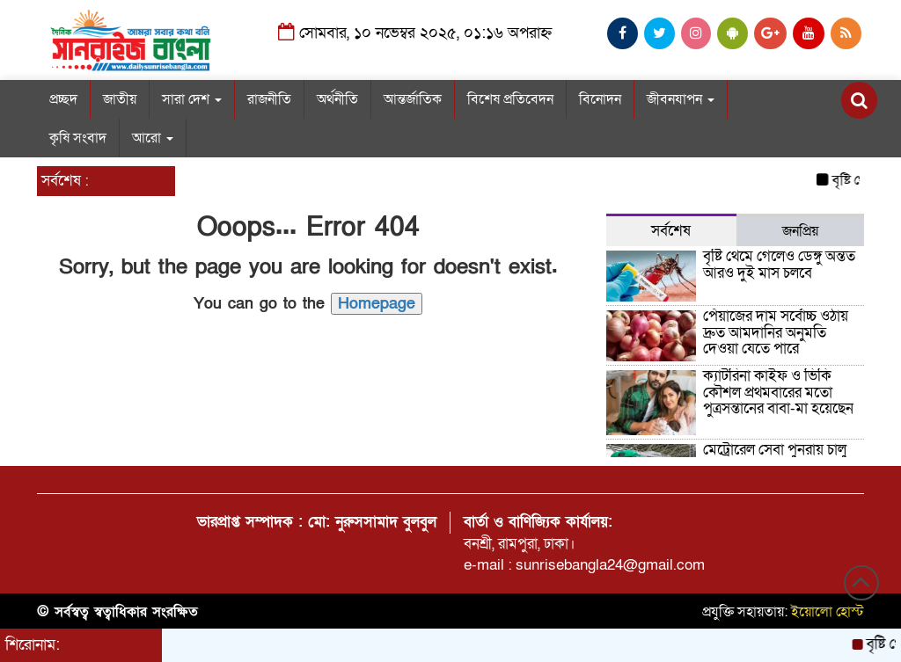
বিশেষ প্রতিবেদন (510, 99)
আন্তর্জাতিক (413, 99)
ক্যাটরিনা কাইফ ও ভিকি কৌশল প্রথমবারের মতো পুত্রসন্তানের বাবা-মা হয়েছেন (778, 392)
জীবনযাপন (680, 99)
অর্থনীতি (337, 99)
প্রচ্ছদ (63, 99)
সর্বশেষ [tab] (671, 231)
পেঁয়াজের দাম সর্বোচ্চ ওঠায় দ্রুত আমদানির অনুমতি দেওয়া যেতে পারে (775, 332)
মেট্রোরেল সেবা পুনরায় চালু (774, 450)
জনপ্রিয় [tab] (800, 231)
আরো (152, 138)
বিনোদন (600, 99)
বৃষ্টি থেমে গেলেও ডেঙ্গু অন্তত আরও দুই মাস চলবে (779, 264)
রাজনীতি (269, 99)
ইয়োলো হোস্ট (827, 612)
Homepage (376, 304)
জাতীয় (119, 99)
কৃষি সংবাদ (77, 138)
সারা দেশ (192, 99)
